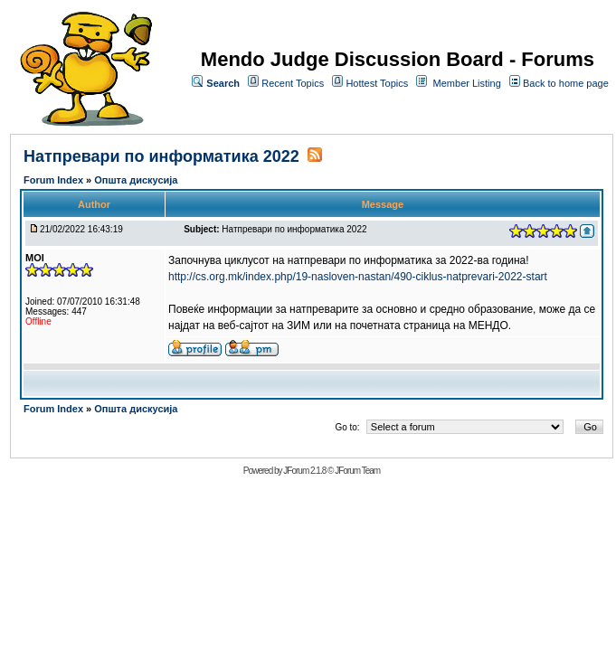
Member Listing (467, 83)
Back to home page (566, 83)
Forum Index (55, 180)
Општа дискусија (135, 180)
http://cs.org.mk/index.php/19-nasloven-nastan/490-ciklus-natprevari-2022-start (357, 276)
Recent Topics (292, 83)
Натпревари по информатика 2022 (161, 156)
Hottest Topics (377, 83)
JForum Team (357, 471)
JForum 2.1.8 (304, 471)
